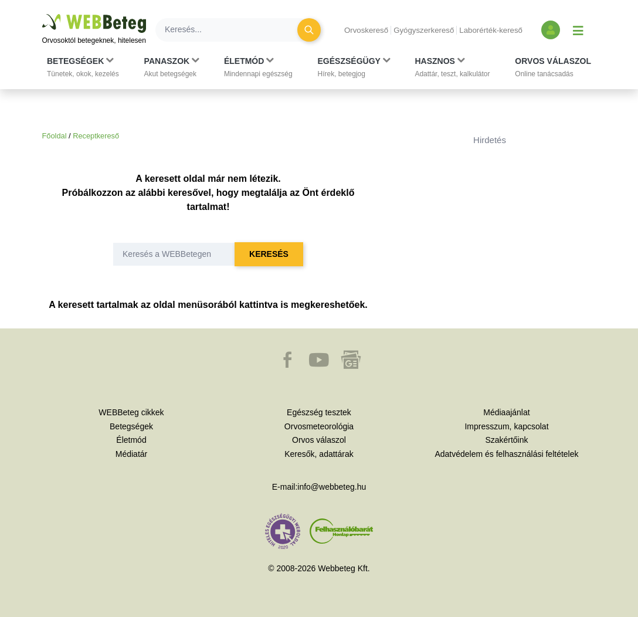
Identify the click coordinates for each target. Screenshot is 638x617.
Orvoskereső (366, 30)
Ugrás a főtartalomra (42, 14)
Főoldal (54, 135)
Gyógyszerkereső (423, 30)
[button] (83, 67)
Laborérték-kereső (490, 30)
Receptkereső (96, 135)
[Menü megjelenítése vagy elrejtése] (578, 30)
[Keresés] (233, 30)
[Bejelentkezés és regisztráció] (550, 30)
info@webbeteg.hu (331, 486)
